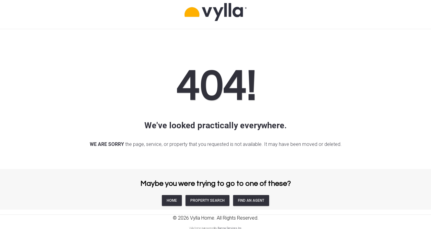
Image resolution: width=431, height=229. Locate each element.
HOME (172, 200)
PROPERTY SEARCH (207, 200)
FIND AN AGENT (251, 200)
